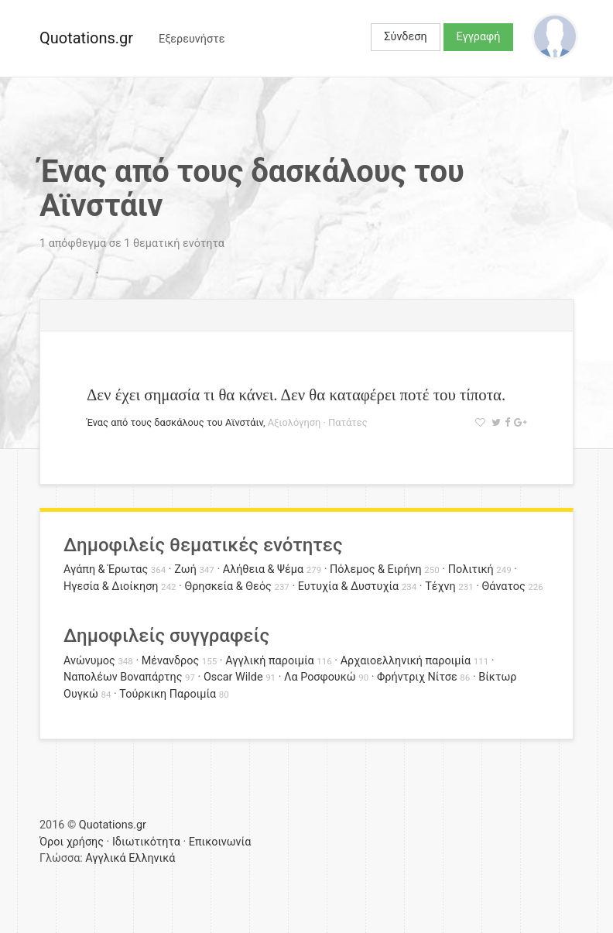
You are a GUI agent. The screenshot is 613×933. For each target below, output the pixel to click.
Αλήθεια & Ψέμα (263, 569)
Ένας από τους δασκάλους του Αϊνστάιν (175, 422)
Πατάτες (348, 422)
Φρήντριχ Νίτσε (417, 677)
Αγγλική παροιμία (269, 660)
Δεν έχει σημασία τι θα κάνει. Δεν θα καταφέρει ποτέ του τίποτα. (296, 394)
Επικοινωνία (220, 842)
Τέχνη (440, 586)
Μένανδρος (171, 660)
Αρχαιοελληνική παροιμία (406, 660)
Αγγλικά (105, 858)
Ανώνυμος (89, 660)
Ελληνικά (151, 858)
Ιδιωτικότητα (146, 842)
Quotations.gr (86, 38)
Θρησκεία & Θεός (227, 586)
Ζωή (185, 569)
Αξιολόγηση (294, 422)
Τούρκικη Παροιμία (167, 694)
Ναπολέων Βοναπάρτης (122, 677)
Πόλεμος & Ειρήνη (376, 569)
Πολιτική (471, 569)
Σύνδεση (405, 36)
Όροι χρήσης (71, 842)
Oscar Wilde (233, 677)
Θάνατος (504, 586)
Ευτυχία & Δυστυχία (348, 586)
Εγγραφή (479, 36)
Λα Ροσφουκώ (320, 677)
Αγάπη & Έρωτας (105, 569)
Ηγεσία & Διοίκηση (110, 586)
